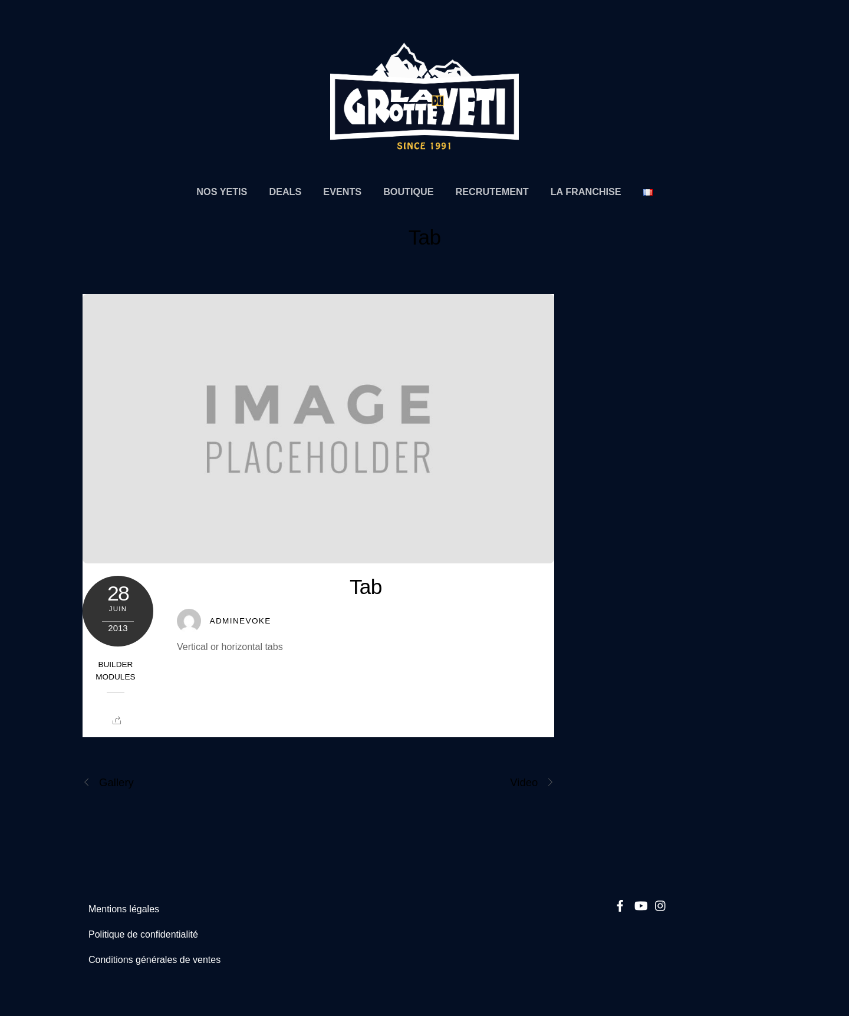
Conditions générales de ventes (154, 960)
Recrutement (492, 191)
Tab (425, 237)
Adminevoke (240, 620)
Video (532, 782)
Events (342, 191)
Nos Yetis (221, 191)
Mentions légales (123, 909)
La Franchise (586, 191)
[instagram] (661, 904)
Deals (285, 191)
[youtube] (640, 904)
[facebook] (620, 904)
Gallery (108, 782)
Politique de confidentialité (143, 934)
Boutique (408, 191)
